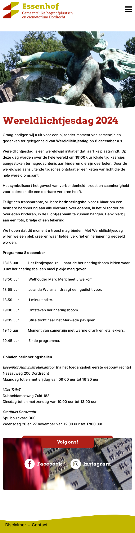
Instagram (91, 464)
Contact (40, 524)
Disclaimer (15, 524)
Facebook (43, 464)
